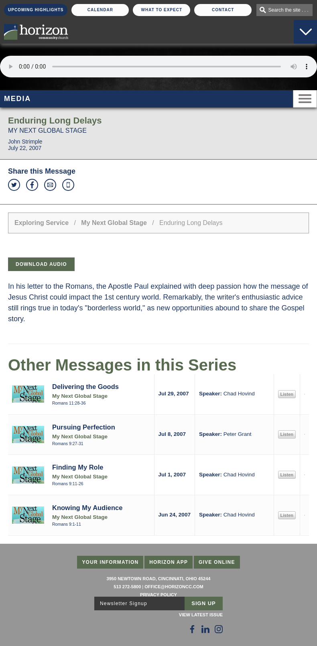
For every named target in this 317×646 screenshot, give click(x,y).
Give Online (217, 562)
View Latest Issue (201, 614)
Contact (223, 10)
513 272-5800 (127, 586)
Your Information (110, 562)
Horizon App (168, 562)
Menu (305, 98)
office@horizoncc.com (173, 586)
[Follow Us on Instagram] (219, 629)
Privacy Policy (158, 594)
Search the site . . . (288, 10)
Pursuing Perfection (83, 427)
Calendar (100, 10)
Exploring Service (41, 222)
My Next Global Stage (114, 222)
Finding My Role (77, 467)
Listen (286, 394)
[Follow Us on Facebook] (192, 629)
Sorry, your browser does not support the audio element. (158, 66)
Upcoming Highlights (35, 10)
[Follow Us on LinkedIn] (205, 629)
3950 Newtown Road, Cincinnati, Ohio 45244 (159, 578)
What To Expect (162, 10)
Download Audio (41, 264)
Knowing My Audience (87, 507)
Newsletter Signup (123, 603)
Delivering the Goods (85, 386)
